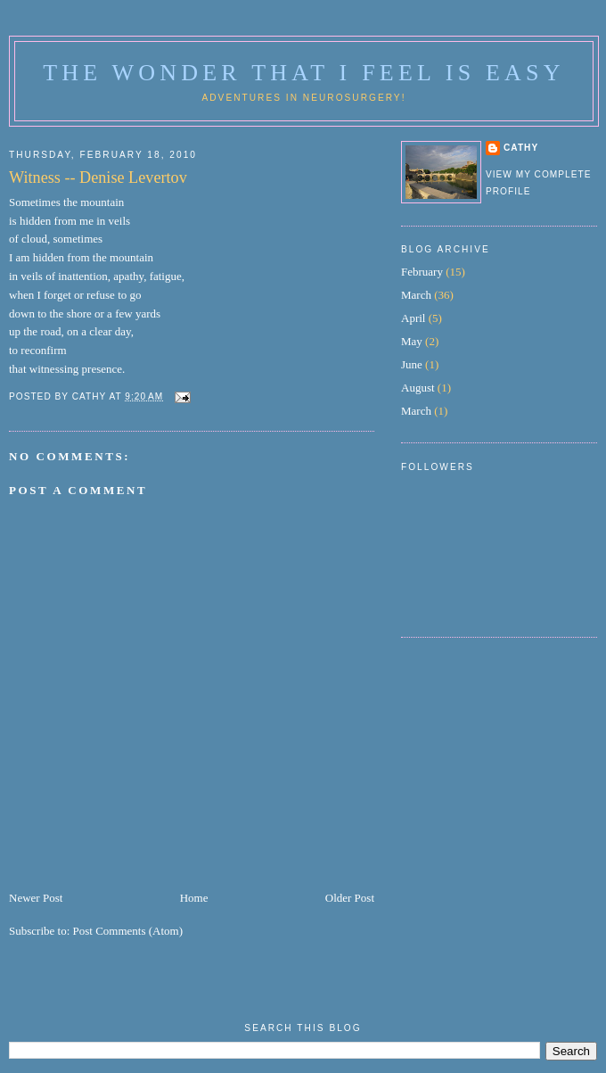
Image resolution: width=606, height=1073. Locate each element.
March (416, 294)
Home (194, 897)
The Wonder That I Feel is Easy (303, 73)
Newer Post (35, 897)
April (413, 318)
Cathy (521, 148)
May (411, 341)
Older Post (349, 897)
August (418, 387)
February (422, 271)
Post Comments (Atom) (128, 930)
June (411, 364)
